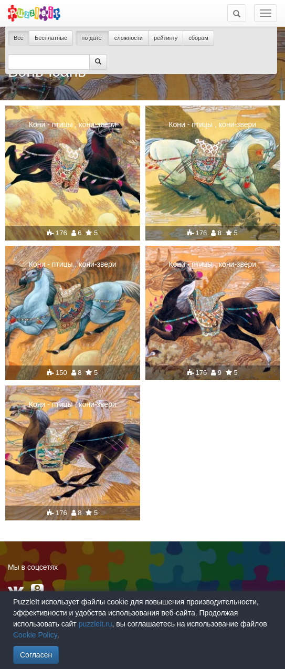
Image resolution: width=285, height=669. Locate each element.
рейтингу (165, 38)
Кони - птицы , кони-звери (73, 124)
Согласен (36, 655)
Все (19, 38)
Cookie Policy (35, 635)
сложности (128, 38)
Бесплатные (51, 38)
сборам (198, 38)
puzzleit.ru (95, 624)
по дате (92, 38)
